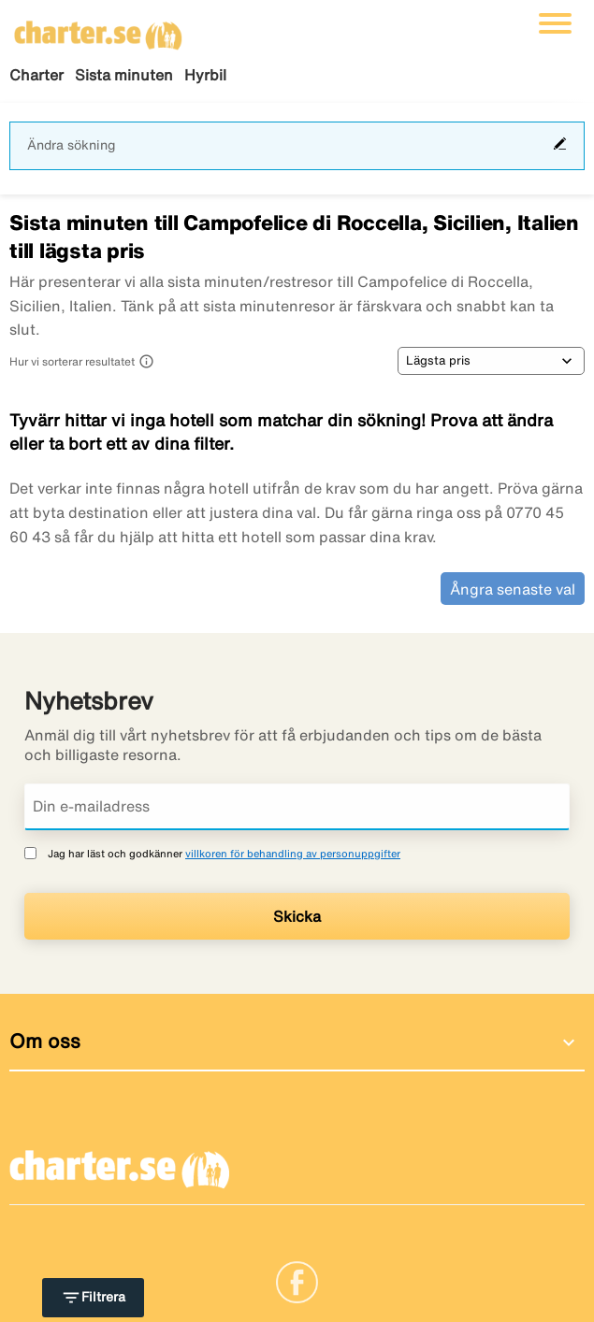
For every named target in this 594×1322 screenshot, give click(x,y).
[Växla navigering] (555, 23)
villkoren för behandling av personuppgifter (292, 853)
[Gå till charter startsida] (98, 29)
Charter (36, 74)
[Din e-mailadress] (297, 806)
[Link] (297, 1279)
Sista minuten (124, 74)
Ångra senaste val (512, 589)
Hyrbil (205, 74)
